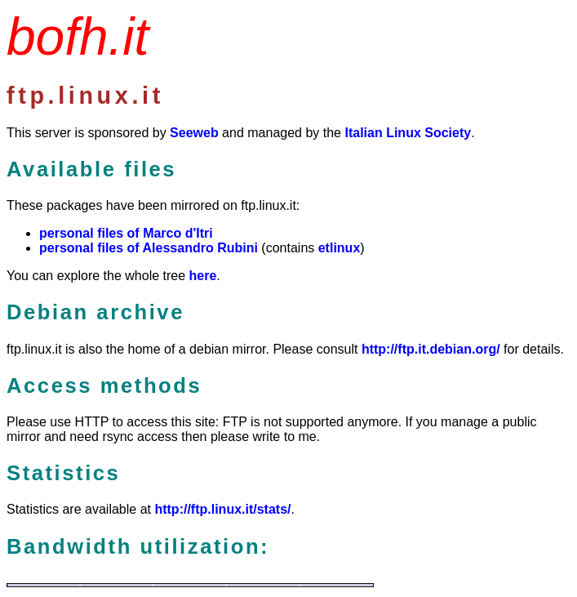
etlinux (339, 248)
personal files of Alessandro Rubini (148, 248)
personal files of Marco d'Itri (126, 233)
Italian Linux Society (407, 133)
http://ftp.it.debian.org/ (431, 349)
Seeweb (194, 133)
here (203, 276)
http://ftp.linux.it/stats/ (222, 509)
